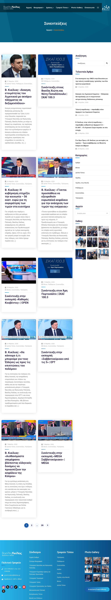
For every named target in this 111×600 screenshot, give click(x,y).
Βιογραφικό (38, 7)
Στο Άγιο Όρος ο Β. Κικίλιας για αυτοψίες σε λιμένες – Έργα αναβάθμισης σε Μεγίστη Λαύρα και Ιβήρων (91, 143)
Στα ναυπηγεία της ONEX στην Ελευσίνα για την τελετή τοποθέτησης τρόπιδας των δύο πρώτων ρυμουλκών (91, 81)
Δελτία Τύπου (11, 84)
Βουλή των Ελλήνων (35, 598)
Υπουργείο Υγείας (35, 582)
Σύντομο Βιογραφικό (35, 561)
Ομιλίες (77, 178)
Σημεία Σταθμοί (34, 557)
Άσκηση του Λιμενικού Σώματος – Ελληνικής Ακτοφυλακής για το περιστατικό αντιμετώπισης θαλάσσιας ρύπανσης (92, 96)
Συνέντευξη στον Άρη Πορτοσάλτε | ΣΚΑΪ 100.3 (54, 294)
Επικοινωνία (89, 7)
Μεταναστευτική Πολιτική (37, 590)
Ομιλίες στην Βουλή (82, 183)
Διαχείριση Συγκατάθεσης (97, 589)
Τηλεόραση (28, 184)
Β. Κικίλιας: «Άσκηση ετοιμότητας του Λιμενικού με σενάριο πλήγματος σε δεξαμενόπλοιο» (18, 96)
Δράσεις (49, 7)
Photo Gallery (77, 7)
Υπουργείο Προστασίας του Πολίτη (40, 586)
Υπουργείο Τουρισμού (36, 578)
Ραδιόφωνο (19, 84)
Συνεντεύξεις (28, 84)
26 (42, 525)
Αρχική (29, 7)
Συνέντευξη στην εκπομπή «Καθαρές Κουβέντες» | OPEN (17, 299)
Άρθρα (77, 163)
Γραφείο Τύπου (62, 7)
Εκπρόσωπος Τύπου (35, 594)
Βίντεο (9, 290)
